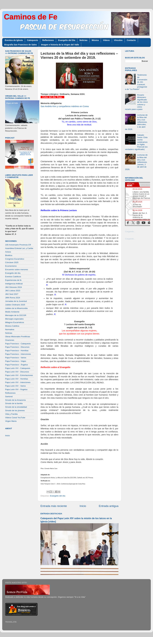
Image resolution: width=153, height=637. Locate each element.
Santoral (9, 396)
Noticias (83, 40)
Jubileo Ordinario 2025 (15, 305)
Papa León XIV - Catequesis (17, 368)
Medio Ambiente (12, 312)
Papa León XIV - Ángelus (16, 389)
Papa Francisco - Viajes (15, 361)
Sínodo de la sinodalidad (16, 407)
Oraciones (9, 340)
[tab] (132, 184)
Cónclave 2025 (11, 262)
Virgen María (10, 421)
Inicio (83, 506)
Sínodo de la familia (14, 403)
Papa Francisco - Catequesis (18, 344)
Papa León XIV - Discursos (17, 372)
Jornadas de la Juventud (16, 301)
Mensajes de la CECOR (15, 315)
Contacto (131, 40)
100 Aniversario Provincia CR (18, 245)
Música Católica (12, 326)
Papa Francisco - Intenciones (18, 354)
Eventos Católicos (13, 276)
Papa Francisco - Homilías (16, 350)
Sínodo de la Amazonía (15, 400)
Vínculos (118, 40)
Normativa (9, 329)
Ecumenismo (11, 266)
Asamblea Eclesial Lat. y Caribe (19, 248)
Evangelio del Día (66, 40)
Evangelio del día (57, 496)
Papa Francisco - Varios (15, 358)
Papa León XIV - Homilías (16, 379)
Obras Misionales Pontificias (17, 336)
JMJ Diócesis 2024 (13, 287)
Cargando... (130, 231)
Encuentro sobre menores (16, 269)
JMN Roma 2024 (12, 298)
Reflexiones (48, 40)
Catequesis (32, 40)
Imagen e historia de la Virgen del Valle (60, 44)
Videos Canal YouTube (15, 417)
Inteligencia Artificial (14, 284)
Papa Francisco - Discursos (17, 347)
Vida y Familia (11, 414)
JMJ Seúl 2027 (11, 294)
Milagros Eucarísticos (14, 322)
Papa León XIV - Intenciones (17, 382)
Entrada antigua (108, 506)
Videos (106, 40)
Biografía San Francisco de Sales (20, 44)
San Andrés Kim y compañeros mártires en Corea (65, 106)
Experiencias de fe (13, 280)
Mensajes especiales (14, 319)
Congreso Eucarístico (14, 259)
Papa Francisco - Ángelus (16, 365)
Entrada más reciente (53, 506)
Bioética (8, 255)
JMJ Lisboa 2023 (12, 290)
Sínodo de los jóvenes (15, 410)
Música (95, 40)
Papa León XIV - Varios (15, 386)
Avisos (8, 252)
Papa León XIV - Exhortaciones (19, 375)
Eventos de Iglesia (14, 40)
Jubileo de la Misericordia (16, 308)
